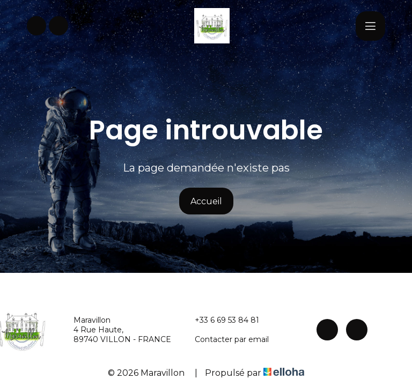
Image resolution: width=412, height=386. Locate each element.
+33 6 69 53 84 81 (220, 320)
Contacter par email (225, 339)
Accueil (206, 201)
